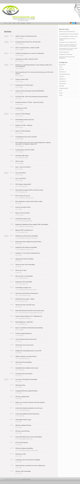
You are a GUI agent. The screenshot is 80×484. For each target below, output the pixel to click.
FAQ (18, 23)
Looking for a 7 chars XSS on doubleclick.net (27, 253)
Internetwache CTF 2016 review (24, 85)
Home (5, 23)
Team (14, 23)
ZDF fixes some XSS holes (22, 431)
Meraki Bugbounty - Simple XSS (24, 322)
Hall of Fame (22, 186)
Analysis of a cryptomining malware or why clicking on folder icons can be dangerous (33, 65)
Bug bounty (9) (62, 64)
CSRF (26, 157)
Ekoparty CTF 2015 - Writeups (23, 125)
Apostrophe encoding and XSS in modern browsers (29, 190)
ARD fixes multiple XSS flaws (23, 425)
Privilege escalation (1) (63, 88)
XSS (20, 98)
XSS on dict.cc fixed (20, 270)
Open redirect (33, 289)
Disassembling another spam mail (24, 119)
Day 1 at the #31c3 (20, 178)
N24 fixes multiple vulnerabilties (24, 448)
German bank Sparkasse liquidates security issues (28, 408)
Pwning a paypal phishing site (23, 333)
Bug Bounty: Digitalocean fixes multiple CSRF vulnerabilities (31, 224)
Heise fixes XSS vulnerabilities (23, 362)
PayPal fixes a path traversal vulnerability (26, 236)
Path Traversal (34, 237)
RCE (32, 197)
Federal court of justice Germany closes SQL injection (30, 402)
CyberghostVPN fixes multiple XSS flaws (26, 391)
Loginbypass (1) (62, 78)
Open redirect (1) (62, 81)
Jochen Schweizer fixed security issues (25, 339)
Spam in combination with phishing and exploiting (29, 327)
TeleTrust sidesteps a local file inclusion (25, 356)
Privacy (28, 479)
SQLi (21, 209)
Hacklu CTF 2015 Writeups (22, 131)
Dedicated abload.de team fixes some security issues (29, 310)
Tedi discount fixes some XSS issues (25, 304)
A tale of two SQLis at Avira (22, 207)
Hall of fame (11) (62, 71)
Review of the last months (22, 213)
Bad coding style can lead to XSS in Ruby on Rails (28, 201)
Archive (28, 23)
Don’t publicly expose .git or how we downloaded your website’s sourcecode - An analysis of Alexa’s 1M (33, 143)
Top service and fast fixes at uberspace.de (26, 293)
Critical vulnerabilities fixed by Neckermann (27, 414)
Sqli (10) (60, 93)
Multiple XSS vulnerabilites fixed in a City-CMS (28, 350)
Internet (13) (61, 76)
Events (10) (61, 69)
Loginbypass (33, 450)
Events (21, 81)
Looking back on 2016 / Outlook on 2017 (26, 59)
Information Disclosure (25, 220)
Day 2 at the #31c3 (20, 172)
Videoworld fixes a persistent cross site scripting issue (30, 465)
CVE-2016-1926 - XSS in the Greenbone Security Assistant (31, 96)
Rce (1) (60, 90)
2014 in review (19, 161)
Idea (10, 23)
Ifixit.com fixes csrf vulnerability (24, 276)
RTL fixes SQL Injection (21, 442)
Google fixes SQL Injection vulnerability (26, 247)
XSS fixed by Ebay (20, 385)
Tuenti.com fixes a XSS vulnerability (25, 264)
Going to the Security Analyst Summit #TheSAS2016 (29, 91)
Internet (21, 38)
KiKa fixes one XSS (20, 454)
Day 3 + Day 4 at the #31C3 (23, 167)
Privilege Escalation (33, 312)
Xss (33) (60, 95)
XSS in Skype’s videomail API (23, 184)
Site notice (24, 479)
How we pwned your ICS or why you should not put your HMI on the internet (34, 72)
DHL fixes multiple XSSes (22, 396)
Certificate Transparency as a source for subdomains (29, 53)
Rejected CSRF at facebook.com (24, 230)
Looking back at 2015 (21, 108)
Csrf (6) (60, 67)
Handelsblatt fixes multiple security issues (26, 368)
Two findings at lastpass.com (23, 287)
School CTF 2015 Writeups (22, 113)
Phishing (21, 121)
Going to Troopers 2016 (21, 79)
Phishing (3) (61, 85)
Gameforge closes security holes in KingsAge (27, 459)
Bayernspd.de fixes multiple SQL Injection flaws (28, 241)
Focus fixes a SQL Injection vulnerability (26, 379)
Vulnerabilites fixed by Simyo (23, 419)
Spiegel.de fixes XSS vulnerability (24, 259)
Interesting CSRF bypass (22, 155)
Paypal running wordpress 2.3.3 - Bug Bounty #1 (28, 316)
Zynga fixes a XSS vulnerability (23, 281)
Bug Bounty (22, 157)
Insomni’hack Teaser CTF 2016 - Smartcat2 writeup (29, 102)
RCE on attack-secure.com (22, 195)
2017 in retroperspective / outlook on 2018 (27, 47)
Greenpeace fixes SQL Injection (23, 373)
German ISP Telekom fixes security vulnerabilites (28, 436)
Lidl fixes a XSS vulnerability (23, 471)
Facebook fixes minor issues (23, 218)
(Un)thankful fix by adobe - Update (24, 299)
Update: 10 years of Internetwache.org (26, 36)
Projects (23, 23)
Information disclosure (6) (64, 74)
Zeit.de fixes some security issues (24, 345)
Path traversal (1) (62, 83)
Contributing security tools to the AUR (26, 136)
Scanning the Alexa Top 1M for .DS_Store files (27, 42)
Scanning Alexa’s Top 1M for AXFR (24, 149)
